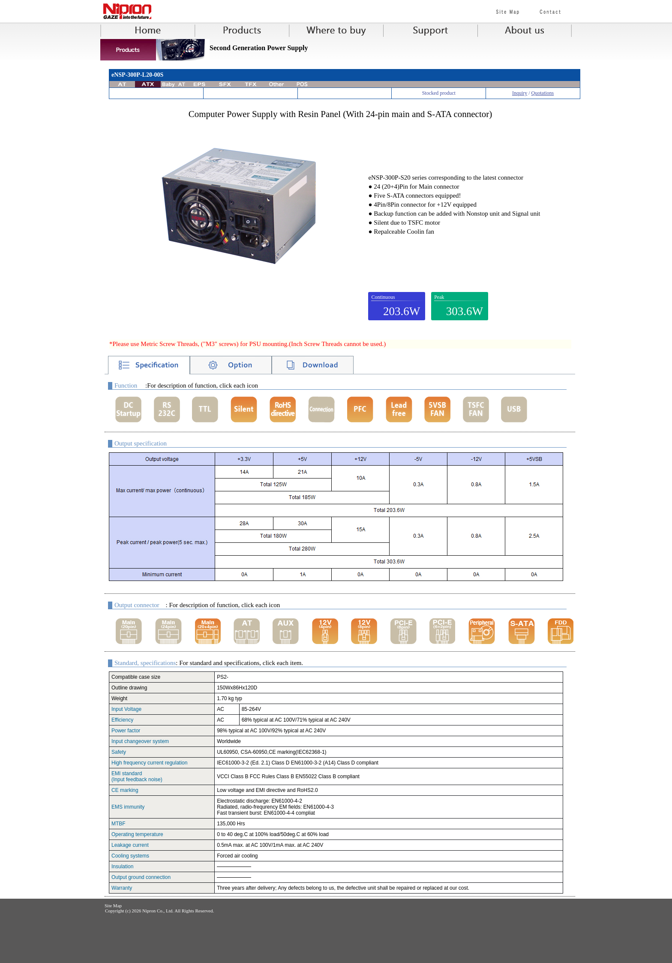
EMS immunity (127, 807)
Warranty (121, 888)
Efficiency (122, 720)
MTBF (118, 824)
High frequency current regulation (149, 763)
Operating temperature (137, 834)
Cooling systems (130, 856)
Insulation (122, 867)
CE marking (124, 790)
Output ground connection (141, 877)
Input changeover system (140, 741)
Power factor (125, 731)
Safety (118, 752)
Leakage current (130, 845)
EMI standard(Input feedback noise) (136, 776)
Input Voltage (126, 709)
